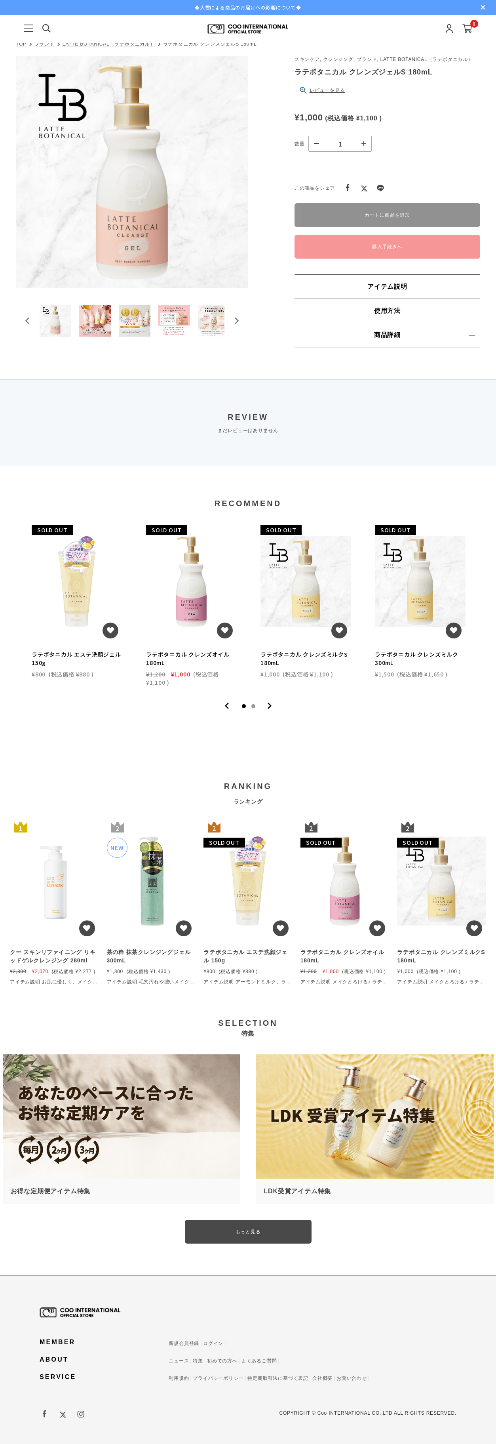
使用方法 (424, 310)
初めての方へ (222, 1361)
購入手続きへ (387, 247)
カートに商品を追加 (387, 215)
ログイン (213, 1343)
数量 (300, 144)
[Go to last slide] (28, 321)
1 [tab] (244, 706)
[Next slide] (236, 321)
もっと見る (248, 1231)
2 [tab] (253, 706)
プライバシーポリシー (218, 1378)
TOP (21, 44)
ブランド (44, 44)
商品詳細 (424, 334)
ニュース (179, 1361)
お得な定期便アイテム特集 (51, 1191)
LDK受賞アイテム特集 (297, 1191)
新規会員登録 (184, 1343)
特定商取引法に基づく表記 (277, 1378)
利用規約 (179, 1378)
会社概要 (322, 1378)
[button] (55, 321)
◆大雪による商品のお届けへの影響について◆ (248, 7)
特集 (198, 1361)
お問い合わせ (351, 1378)
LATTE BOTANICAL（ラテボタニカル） (109, 44)
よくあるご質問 (259, 1361)
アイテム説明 (421, 286)
